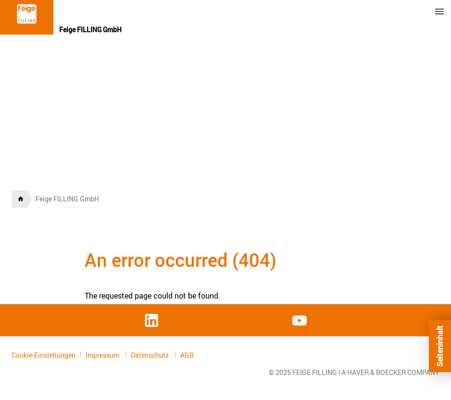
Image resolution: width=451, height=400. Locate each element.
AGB (187, 355)
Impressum (103, 355)
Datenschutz (150, 355)
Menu (439, 11)
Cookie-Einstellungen (43, 355)
